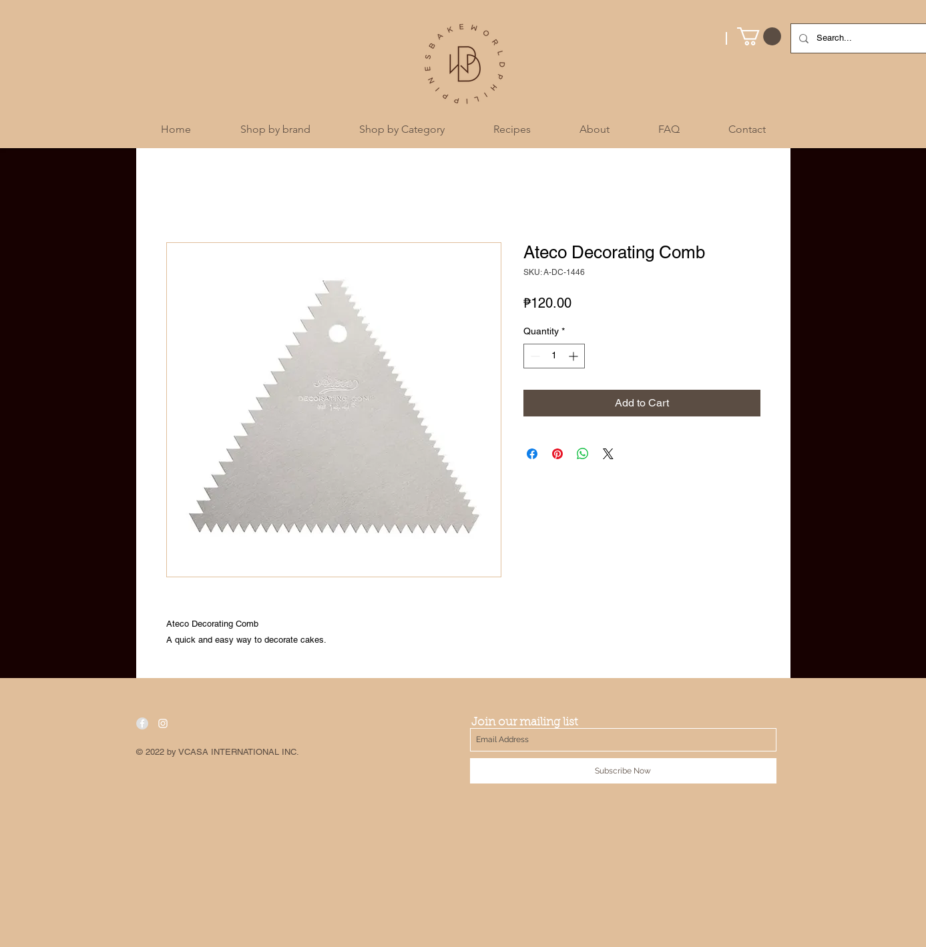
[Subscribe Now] (623, 770)
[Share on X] (608, 454)
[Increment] (574, 356)
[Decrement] (533, 356)
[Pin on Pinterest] (557, 454)
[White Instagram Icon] (163, 723)
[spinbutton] (554, 356)
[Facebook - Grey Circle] (142, 723)
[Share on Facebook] (532, 454)
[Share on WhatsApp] (583, 454)
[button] (759, 36)
